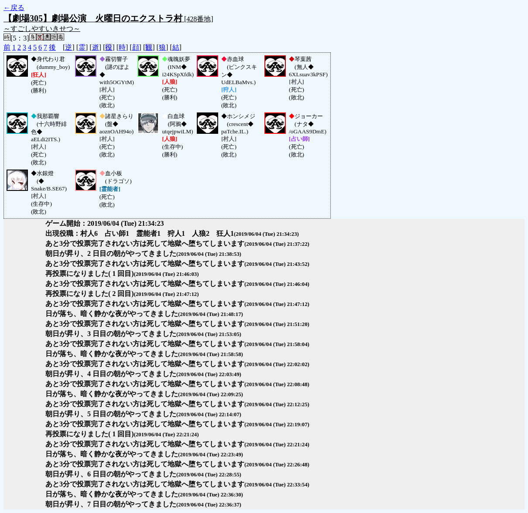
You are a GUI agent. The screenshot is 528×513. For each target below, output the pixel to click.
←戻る (13, 7)
